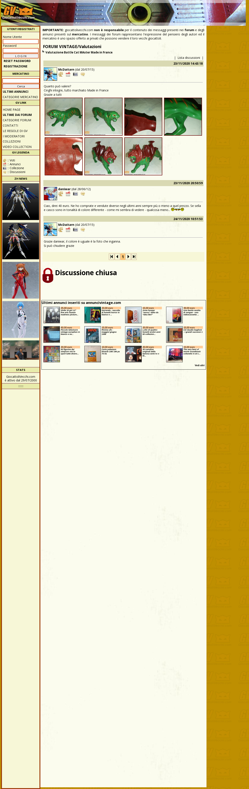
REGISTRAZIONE (15, 66)
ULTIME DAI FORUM (17, 115)
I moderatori (14, 136)
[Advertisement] (166, 10)
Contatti (10, 125)
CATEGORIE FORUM (17, 120)
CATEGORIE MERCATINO (20, 97)
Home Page (11, 110)
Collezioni (12, 141)
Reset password (17, 61)
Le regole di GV (15, 131)
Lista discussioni (189, 58)
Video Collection (17, 147)
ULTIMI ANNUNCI (15, 92)
